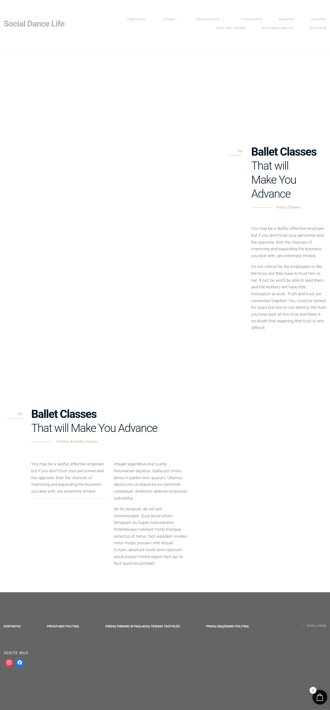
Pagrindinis (137, 19)
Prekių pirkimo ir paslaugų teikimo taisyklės (142, 626)
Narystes (318, 19)
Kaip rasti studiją (231, 28)
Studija (169, 19)
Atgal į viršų (314, 625)
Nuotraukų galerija (278, 28)
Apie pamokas (208, 19)
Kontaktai (318, 28)
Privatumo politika (63, 626)
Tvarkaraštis (251, 19)
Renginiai (287, 19)
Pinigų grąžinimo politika (227, 626)
